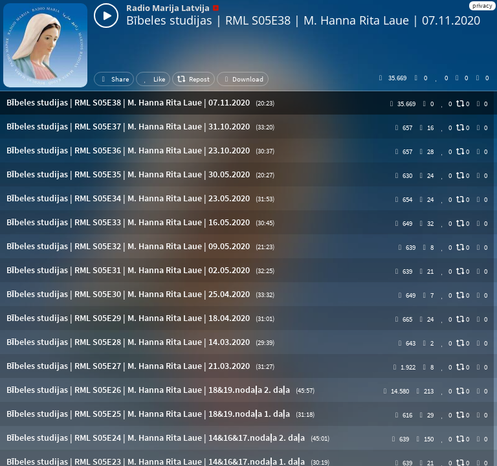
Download (242, 78)
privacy (482, 5)
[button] (248, 103)
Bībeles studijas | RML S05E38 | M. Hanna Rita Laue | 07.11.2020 (303, 20)
